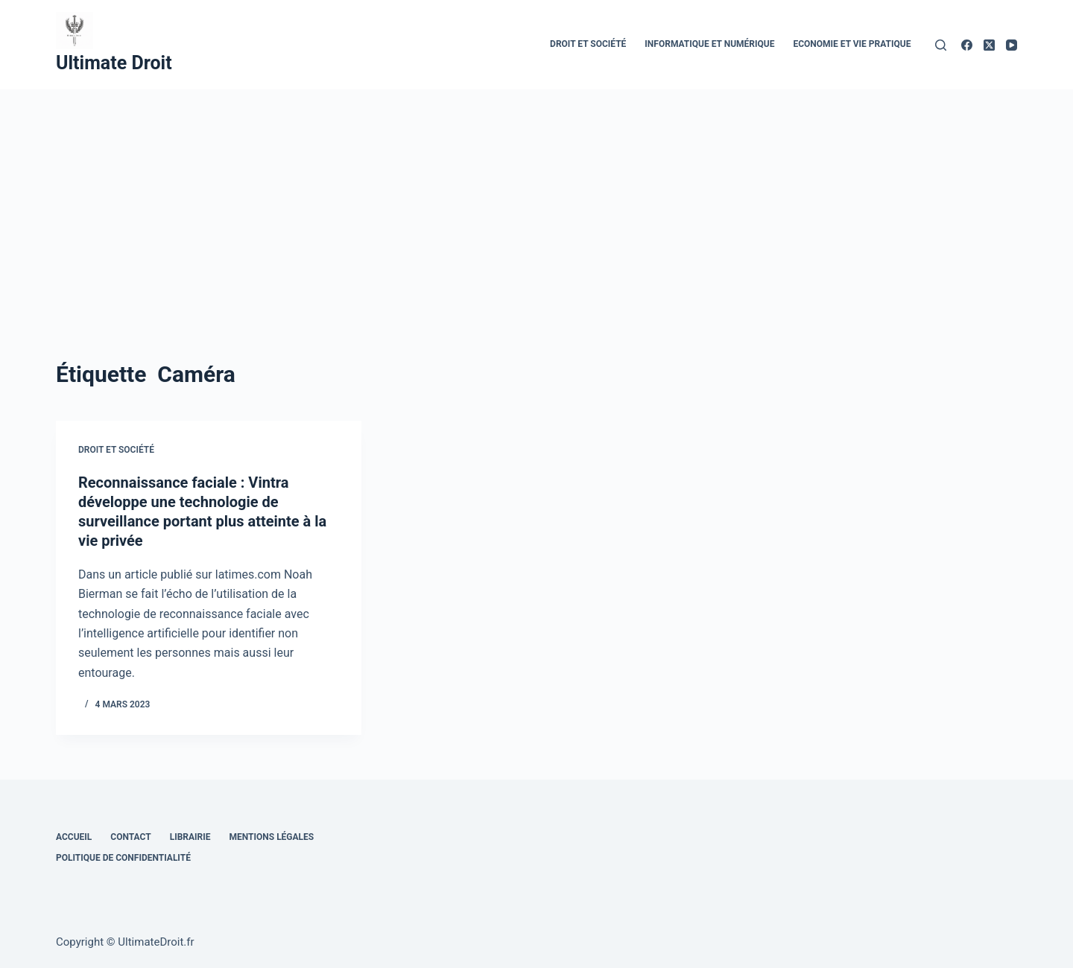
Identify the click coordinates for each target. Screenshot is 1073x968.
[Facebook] (966, 45)
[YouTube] (1011, 45)
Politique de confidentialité (123, 858)
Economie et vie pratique (852, 44)
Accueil (74, 837)
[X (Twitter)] (989, 45)
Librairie (190, 837)
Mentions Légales (272, 837)
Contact (130, 837)
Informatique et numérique (709, 44)
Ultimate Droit (114, 63)
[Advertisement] (536, 201)
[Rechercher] (940, 45)
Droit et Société (588, 44)
